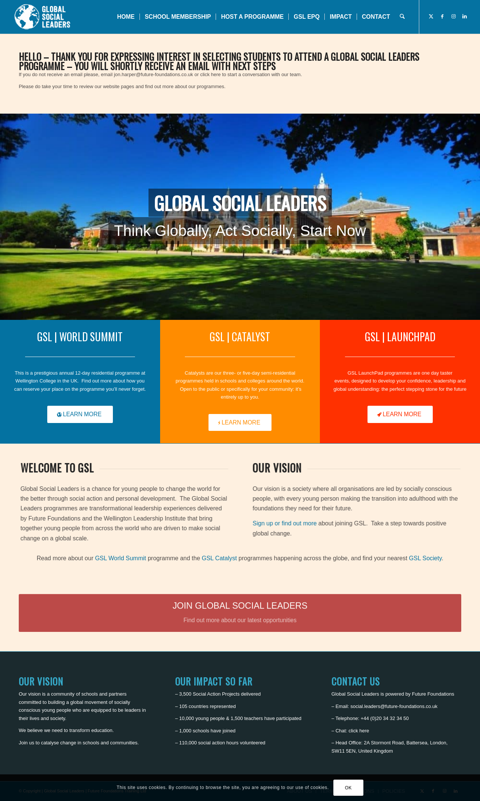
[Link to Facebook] (442, 16)
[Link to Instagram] (453, 16)
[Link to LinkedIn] (464, 16)
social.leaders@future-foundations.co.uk (393, 706)
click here (358, 731)
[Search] (402, 17)
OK (348, 787)
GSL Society (425, 558)
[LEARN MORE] (80, 414)
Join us (26, 743)
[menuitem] (126, 17)
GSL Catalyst (219, 558)
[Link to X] (430, 16)
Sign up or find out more (296, 523)
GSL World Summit (120, 558)
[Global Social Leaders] (43, 17)
